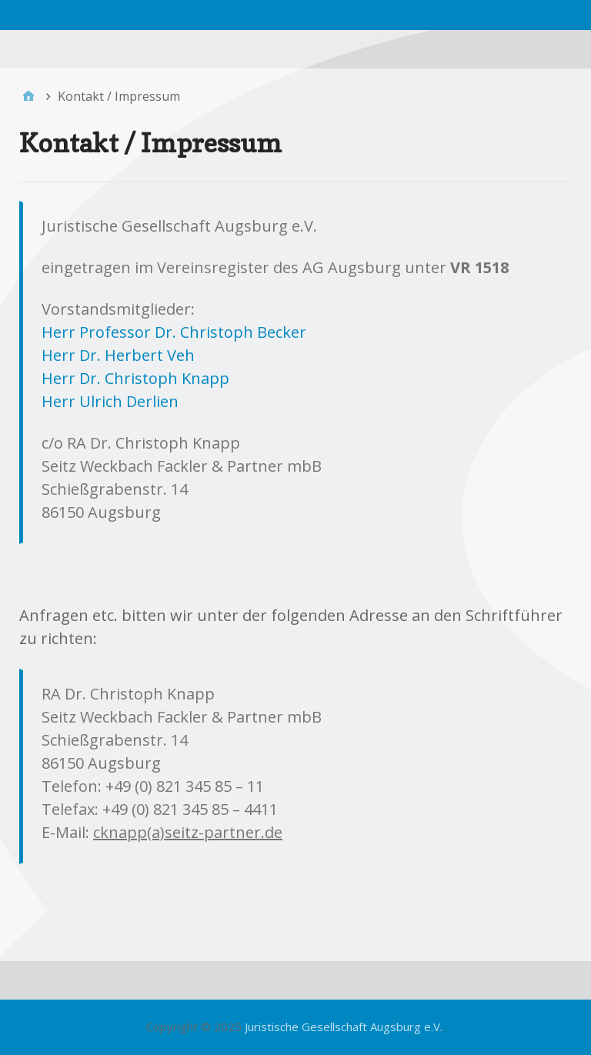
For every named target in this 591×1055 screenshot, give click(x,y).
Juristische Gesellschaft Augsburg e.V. (343, 1026)
